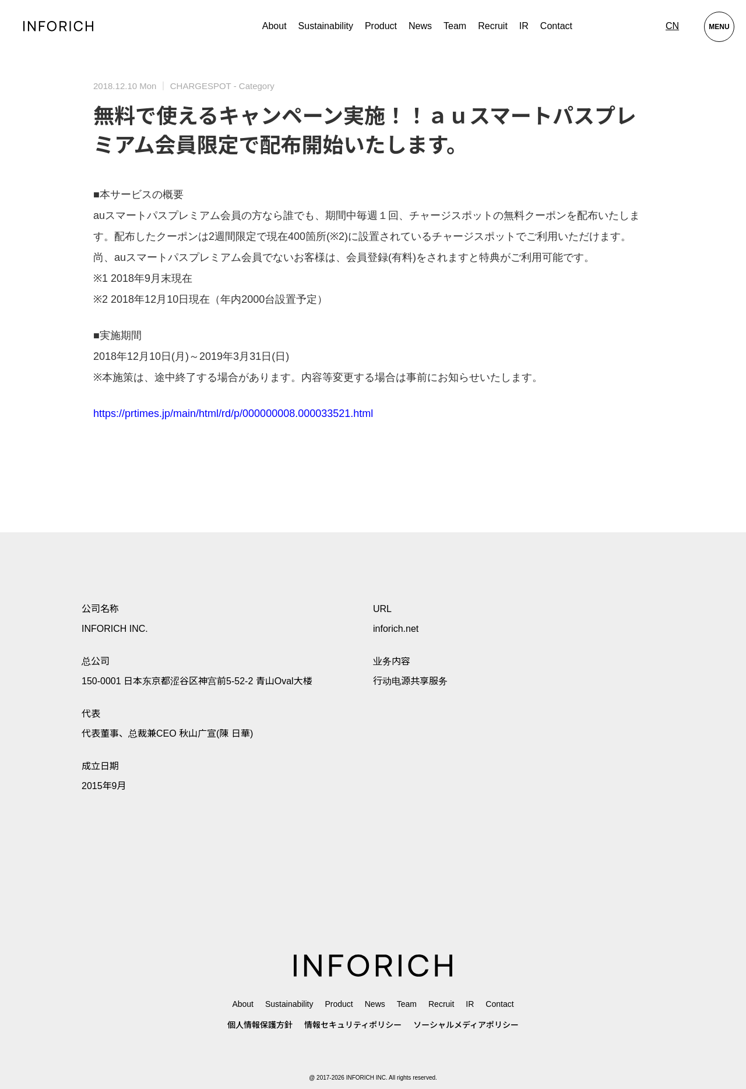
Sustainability (325, 26)
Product (339, 1004)
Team (455, 26)
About (274, 26)
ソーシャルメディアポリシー (466, 1025)
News (420, 26)
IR (524, 26)
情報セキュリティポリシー (353, 1025)
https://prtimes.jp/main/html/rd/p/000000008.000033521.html (233, 413)
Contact (556, 26)
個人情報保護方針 (260, 1025)
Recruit (493, 26)
